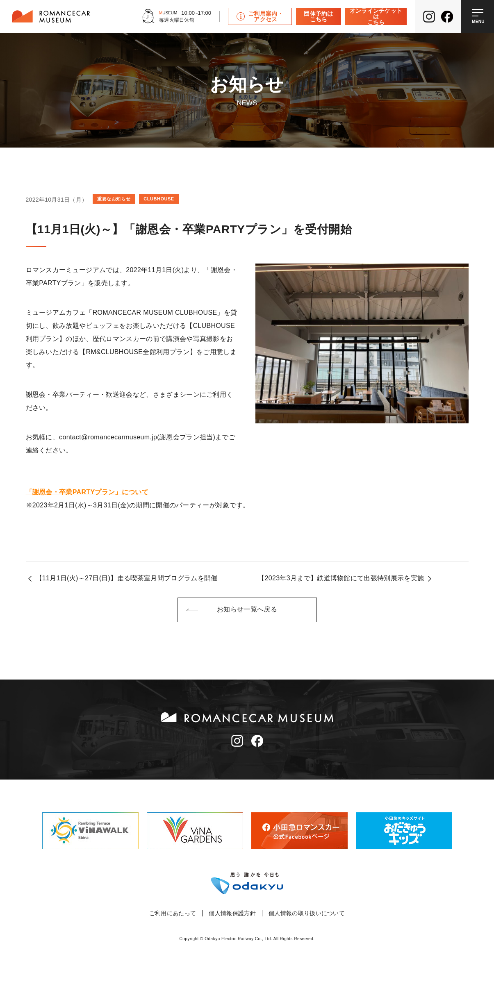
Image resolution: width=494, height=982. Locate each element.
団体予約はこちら (318, 16)
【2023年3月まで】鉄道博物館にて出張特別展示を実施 (341, 578)
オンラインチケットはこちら (376, 16)
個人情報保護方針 (232, 913)
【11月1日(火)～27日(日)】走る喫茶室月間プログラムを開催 (127, 578)
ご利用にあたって (172, 913)
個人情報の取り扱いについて (307, 913)
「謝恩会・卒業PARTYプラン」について (87, 492)
